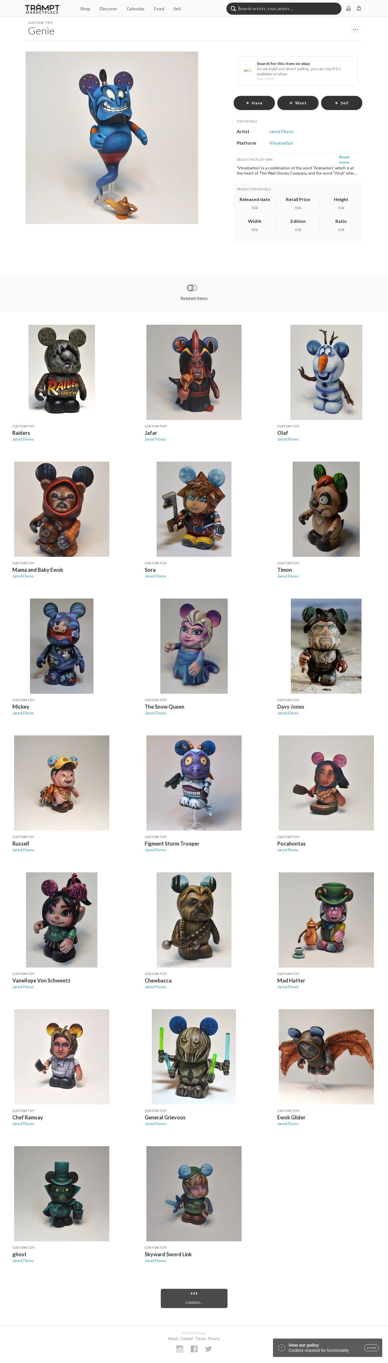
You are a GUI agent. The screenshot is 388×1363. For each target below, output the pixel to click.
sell (342, 102)
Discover (108, 8)
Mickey (20, 707)
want (298, 102)
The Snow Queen (164, 707)
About (173, 1338)
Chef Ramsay (27, 1117)
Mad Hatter (291, 980)
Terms (200, 1338)
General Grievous (165, 1117)
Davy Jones (290, 707)
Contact (186, 1338)
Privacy (214, 1338)
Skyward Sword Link (168, 1254)
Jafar (151, 433)
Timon (284, 570)
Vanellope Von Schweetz (41, 980)
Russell (20, 843)
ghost (19, 1254)
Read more (344, 159)
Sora (150, 570)
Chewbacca (158, 980)
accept (371, 1347)
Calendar (136, 8)
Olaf (282, 433)
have (254, 102)
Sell (177, 8)
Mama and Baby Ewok (37, 570)
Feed (159, 8)
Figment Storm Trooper (172, 843)
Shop (85, 8)
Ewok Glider (291, 1117)
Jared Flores (23, 439)
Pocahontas (291, 843)
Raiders (21, 433)
